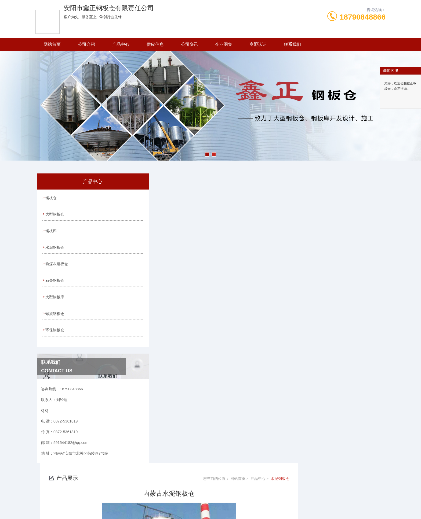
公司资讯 (189, 44)
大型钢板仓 (54, 212)
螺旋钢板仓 (54, 304)
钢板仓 (50, 197)
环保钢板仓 (54, 319)
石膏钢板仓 (54, 273)
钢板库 (50, 227)
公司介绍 (86, 44)
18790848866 (363, 17)
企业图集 (223, 44)
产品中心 (120, 44)
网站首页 (52, 44)
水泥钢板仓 (54, 243)
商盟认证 (258, 44)
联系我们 (292, 44)
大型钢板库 (54, 289)
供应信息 (155, 44)
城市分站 (63, 505)
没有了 (160, 372)
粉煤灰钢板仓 (56, 258)
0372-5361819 (180, 473)
